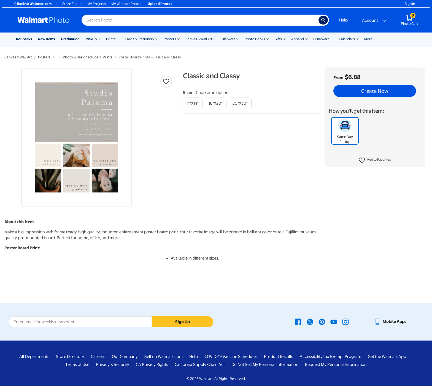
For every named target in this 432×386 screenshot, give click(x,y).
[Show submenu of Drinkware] (332, 38)
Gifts (278, 39)
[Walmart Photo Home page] (43, 20)
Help (343, 20)
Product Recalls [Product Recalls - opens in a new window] (278, 356)
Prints (110, 39)
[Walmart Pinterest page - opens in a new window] (321, 321)
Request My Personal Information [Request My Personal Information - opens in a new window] (336, 364)
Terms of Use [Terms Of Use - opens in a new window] (77, 364)
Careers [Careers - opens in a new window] (98, 356)
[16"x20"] (215, 103)
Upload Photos (160, 4)
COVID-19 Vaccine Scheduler (230, 356)
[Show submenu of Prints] (118, 38)
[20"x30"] (240, 103)
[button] (374, 160)
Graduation (70, 39)
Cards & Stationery (139, 39)
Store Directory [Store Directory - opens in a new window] (70, 356)
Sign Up (182, 321)
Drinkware (321, 39)
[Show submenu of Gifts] (284, 38)
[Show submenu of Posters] (178, 38)
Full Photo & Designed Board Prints (84, 57)
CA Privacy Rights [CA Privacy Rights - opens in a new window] (152, 364)
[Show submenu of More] (375, 38)
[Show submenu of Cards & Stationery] (156, 38)
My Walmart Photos (126, 4)
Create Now (374, 91)
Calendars (347, 39)
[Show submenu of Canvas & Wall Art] (215, 38)
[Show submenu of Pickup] (99, 38)
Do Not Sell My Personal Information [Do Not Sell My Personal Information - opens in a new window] (264, 364)
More (368, 39)
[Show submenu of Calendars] (357, 38)
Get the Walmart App (387, 356)
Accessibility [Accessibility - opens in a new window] (311, 356)
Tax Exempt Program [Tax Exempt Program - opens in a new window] (342, 356)
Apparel (297, 39)
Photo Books (255, 39)
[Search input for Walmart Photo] (200, 20)
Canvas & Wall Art (198, 39)
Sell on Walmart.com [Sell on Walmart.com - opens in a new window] (163, 356)
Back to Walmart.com (32, 4)
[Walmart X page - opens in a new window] (310, 321)
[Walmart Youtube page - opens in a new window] (333, 321)
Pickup (91, 39)
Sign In (410, 4)
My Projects (96, 4)
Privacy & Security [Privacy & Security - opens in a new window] (112, 364)
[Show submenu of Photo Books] (267, 38)
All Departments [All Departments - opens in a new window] (34, 356)
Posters (170, 39)
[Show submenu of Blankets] (237, 38)
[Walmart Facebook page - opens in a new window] (298, 321)
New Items (46, 39)
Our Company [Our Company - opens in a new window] (125, 356)
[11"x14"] (192, 103)
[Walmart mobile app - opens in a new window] (390, 321)
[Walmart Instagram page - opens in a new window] (345, 321)
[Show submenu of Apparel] (306, 38)
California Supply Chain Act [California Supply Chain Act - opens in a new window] (200, 364)
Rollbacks (24, 39)
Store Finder (72, 4)
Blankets (228, 39)
